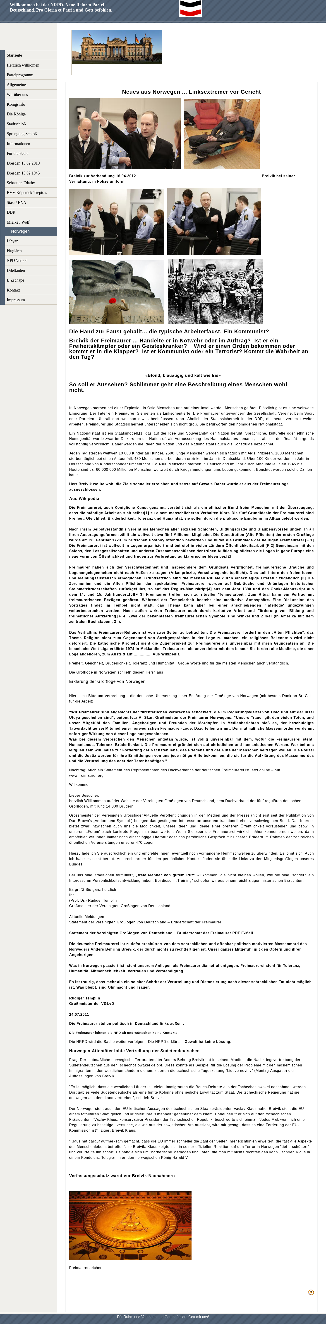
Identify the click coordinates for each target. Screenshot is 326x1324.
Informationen (18, 143)
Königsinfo (16, 104)
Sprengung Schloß (22, 133)
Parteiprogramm (20, 75)
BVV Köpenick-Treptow (27, 192)
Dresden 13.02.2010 (23, 163)
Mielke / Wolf (18, 222)
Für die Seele (17, 153)
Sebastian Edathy (21, 183)
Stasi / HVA (16, 202)
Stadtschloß (16, 124)
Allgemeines (17, 84)
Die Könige (16, 114)
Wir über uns (17, 94)
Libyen (12, 241)
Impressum (16, 300)
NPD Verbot (17, 260)
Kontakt (13, 290)
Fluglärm (14, 251)
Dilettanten (16, 270)
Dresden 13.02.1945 (23, 173)
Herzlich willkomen (23, 65)
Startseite (14, 55)
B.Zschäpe (15, 280)
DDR (11, 212)
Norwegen (20, 231)
